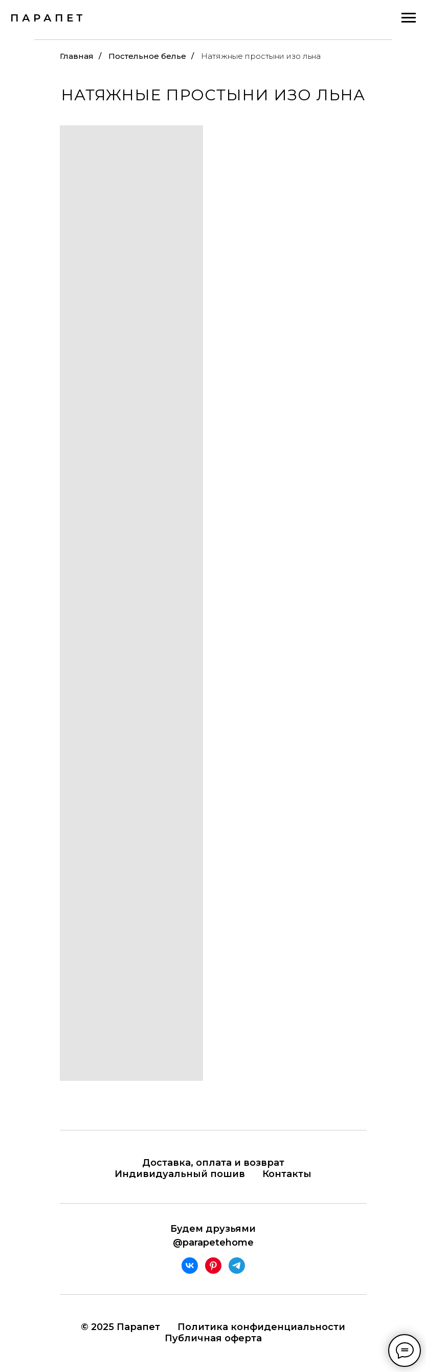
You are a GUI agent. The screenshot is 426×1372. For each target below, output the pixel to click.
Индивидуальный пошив (180, 1174)
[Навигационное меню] (408, 18)
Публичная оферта (213, 1338)
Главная (77, 56)
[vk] (190, 1265)
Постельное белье (147, 56)
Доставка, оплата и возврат (213, 1162)
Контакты (286, 1174)
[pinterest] (213, 1265)
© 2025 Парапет (120, 1327)
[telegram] (237, 1265)
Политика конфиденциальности (261, 1327)
